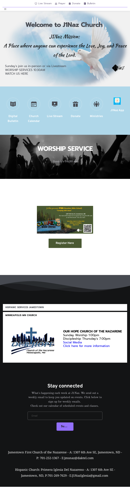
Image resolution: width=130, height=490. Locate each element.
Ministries (96, 119)
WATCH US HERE (16, 76)
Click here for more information (87, 348)
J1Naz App (117, 113)
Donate (75, 119)
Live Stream (55, 119)
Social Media (72, 345)
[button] (5, 10)
